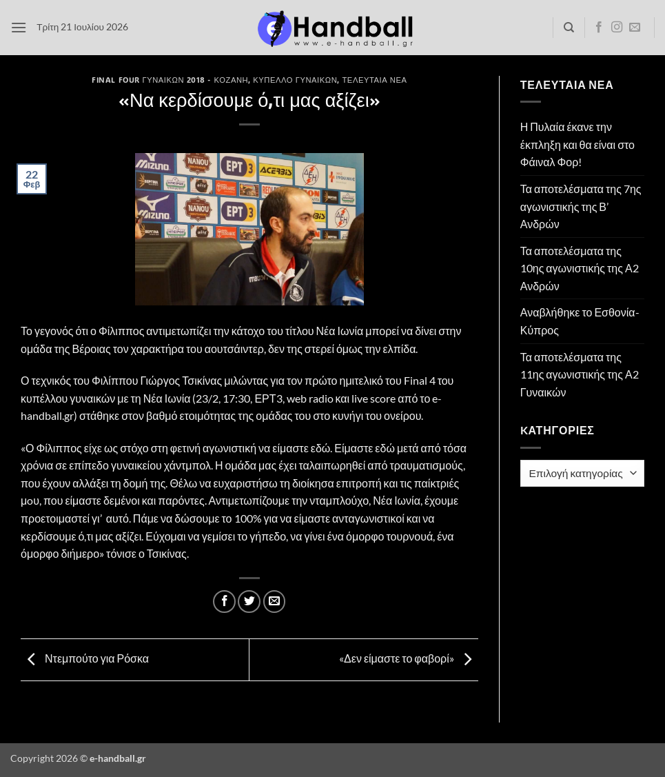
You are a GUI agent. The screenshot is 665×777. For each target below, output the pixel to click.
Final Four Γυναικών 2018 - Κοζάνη (170, 79)
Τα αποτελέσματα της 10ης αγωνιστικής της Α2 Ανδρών (579, 268)
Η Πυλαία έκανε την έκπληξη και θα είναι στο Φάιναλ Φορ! (577, 144)
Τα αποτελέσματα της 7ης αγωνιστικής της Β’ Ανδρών (581, 206)
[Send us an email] (634, 27)
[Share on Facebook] (224, 601)
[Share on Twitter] (249, 601)
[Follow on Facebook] (598, 27)
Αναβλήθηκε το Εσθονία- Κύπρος (580, 320)
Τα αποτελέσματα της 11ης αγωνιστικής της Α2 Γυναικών (579, 374)
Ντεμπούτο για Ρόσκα (85, 658)
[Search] (569, 27)
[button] (18, 27)
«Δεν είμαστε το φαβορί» (408, 658)
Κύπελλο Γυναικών (295, 79)
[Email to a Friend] (274, 601)
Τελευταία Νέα (374, 79)
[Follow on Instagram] (616, 27)
